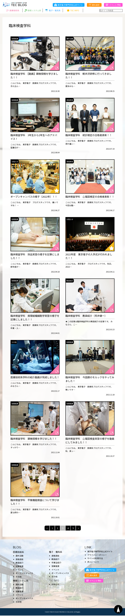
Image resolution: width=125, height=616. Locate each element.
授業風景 (19, 566)
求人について (93, 562)
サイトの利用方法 (95, 558)
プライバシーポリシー (97, 555)
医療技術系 (18, 552)
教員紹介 (19, 563)
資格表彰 (19, 559)
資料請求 (94, 5)
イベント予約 (113, 5)
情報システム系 (20, 581)
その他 (18, 577)
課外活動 (19, 556)
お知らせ (55, 584)
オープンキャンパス (24, 573)
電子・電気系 (55, 552)
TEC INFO (54, 581)
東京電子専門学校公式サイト (68, 5)
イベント (19, 570)
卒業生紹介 (56, 563)
